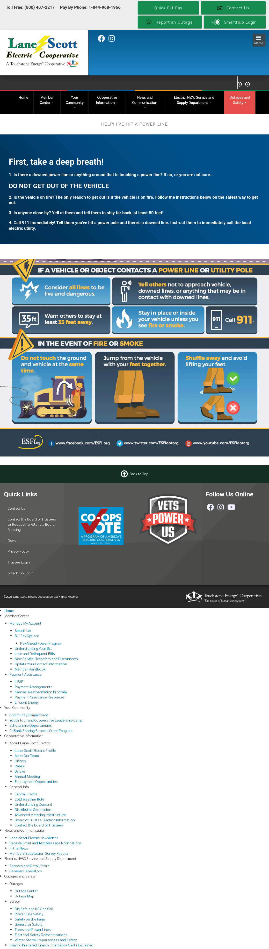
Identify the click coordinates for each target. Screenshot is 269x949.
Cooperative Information (107, 100)
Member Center (47, 100)
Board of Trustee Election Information (45, 819)
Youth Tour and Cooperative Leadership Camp (46, 720)
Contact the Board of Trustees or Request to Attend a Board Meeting (32, 524)
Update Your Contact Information (41, 663)
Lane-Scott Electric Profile (35, 750)
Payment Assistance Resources (40, 697)
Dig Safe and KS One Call (34, 908)
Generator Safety (28, 924)
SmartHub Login (20, 572)
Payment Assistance (26, 674)
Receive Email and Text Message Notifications (46, 842)
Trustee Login (19, 562)
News (12, 540)
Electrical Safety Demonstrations (41, 934)
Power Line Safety (29, 913)
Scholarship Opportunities (31, 725)
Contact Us (16, 508)
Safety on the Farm (30, 919)
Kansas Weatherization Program (41, 691)
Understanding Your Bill (33, 648)
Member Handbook (30, 669)
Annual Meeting (27, 776)
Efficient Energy (27, 702)
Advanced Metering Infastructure (40, 814)
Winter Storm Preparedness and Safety (46, 939)
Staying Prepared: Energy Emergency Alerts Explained (51, 945)
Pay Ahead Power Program (41, 643)
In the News (19, 848)
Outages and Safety (240, 100)
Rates (19, 766)
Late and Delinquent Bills (35, 653)
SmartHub (23, 630)
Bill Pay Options (27, 635)
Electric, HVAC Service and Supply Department (194, 100)
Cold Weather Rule (29, 799)
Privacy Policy (18, 551)
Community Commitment (29, 714)
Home (23, 97)
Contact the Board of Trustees (39, 825)
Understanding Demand (33, 804)
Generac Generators (26, 870)
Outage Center (26, 890)
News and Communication (144, 101)
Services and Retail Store (29, 865)
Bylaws (20, 771)
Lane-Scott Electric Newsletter (34, 837)
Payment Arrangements (33, 686)
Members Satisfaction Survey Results (39, 853)
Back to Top (139, 473)
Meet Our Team (27, 755)
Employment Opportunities (36, 781)
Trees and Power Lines (33, 929)
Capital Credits (26, 793)
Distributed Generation (33, 809)
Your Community (74, 101)
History (20, 760)
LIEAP (19, 681)
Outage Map (24, 896)
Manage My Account (25, 623)
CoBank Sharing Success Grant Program (41, 730)
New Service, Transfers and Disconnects (46, 658)
